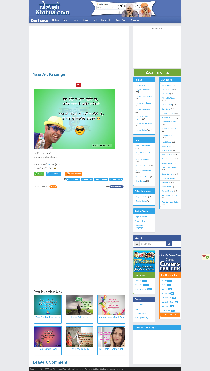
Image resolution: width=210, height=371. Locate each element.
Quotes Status (167, 163)
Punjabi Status (116, 187)
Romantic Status (168, 174)
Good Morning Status (170, 122)
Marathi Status (141, 201)
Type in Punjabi (141, 217)
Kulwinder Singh (168, 302)
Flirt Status (166, 94)
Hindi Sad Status (141, 166)
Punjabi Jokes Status (143, 96)
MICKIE (138, 281)
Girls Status (166, 109)
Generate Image (74, 173)
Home (55, 20)
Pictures (66, 20)
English (76, 20)
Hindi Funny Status (142, 146)
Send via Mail (53, 173)
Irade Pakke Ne (79, 317)
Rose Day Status (168, 178)
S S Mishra (166, 293)
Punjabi (86, 20)
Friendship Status (168, 98)
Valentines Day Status (170, 202)
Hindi (95, 20)
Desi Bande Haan (47, 349)
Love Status (166, 150)
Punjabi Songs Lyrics (143, 123)
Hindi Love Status (142, 159)
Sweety (164, 289)
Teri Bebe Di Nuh (79, 349)
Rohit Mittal (166, 310)
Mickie (53, 187)
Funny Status (167, 105)
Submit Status (121, 20)
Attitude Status (167, 90)
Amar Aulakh (166, 298)
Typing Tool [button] (106, 20)
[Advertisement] (79, 49)
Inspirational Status (169, 135)
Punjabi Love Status (143, 103)
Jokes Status (166, 146)
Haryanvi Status (141, 197)
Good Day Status (168, 113)
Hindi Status (140, 181)
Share (40, 173)
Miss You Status (168, 155)
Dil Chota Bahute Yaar (111, 349)
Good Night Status (169, 128)
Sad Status (166, 182)
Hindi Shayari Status (143, 170)
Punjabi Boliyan (141, 85)
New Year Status (168, 159)
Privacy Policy (140, 313)
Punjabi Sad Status (142, 110)
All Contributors (170, 314)
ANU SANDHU (141, 289)
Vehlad (164, 281)
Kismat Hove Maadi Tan (111, 317)
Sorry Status (166, 187)
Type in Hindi (140, 221)
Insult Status (166, 142)
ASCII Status (166, 85)
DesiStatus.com (55, 369)
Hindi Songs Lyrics (142, 177)
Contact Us (134, 20)
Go (169, 244)
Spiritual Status (167, 191)
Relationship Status (169, 167)
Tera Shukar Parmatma (47, 317)
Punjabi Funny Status (143, 90)
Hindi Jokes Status (142, 152)
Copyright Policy (141, 318)
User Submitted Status (170, 195)
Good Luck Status (168, 118)
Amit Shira (166, 306)
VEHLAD (138, 285)
